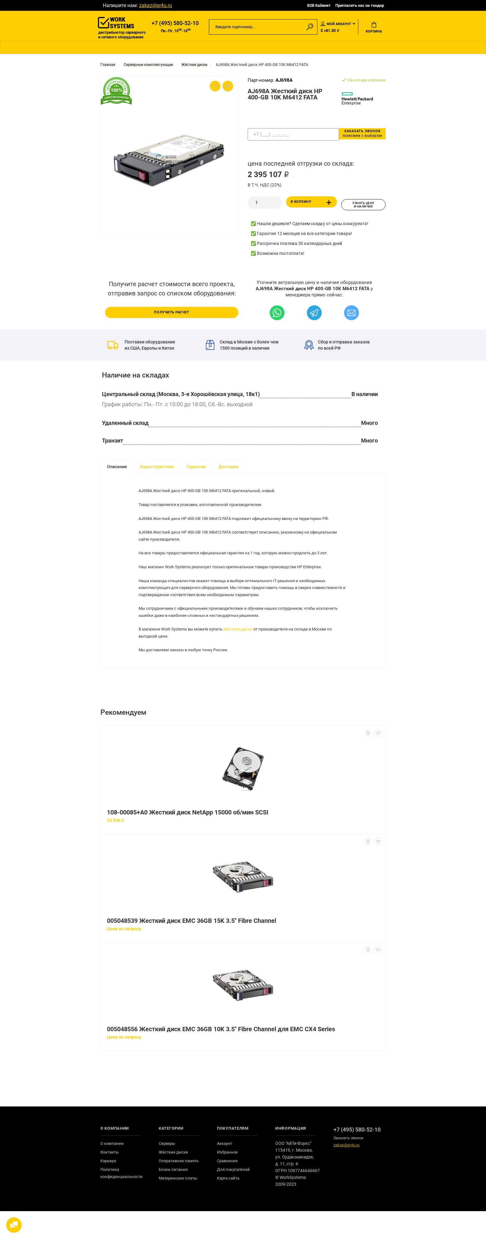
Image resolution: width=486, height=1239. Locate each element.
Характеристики (157, 468)
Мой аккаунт (335, 24)
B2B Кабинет (319, 5)
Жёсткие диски (244, 648)
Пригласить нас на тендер (359, 5)
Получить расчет (171, 313)
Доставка (229, 468)
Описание (117, 468)
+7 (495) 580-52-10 (175, 24)
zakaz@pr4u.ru (155, 5)
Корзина (374, 28)
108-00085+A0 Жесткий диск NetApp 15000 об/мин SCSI (187, 840)
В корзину (312, 205)
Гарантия (196, 468)
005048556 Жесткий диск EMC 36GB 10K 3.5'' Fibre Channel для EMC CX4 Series (221, 1057)
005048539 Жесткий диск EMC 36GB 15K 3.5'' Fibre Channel (191, 948)
